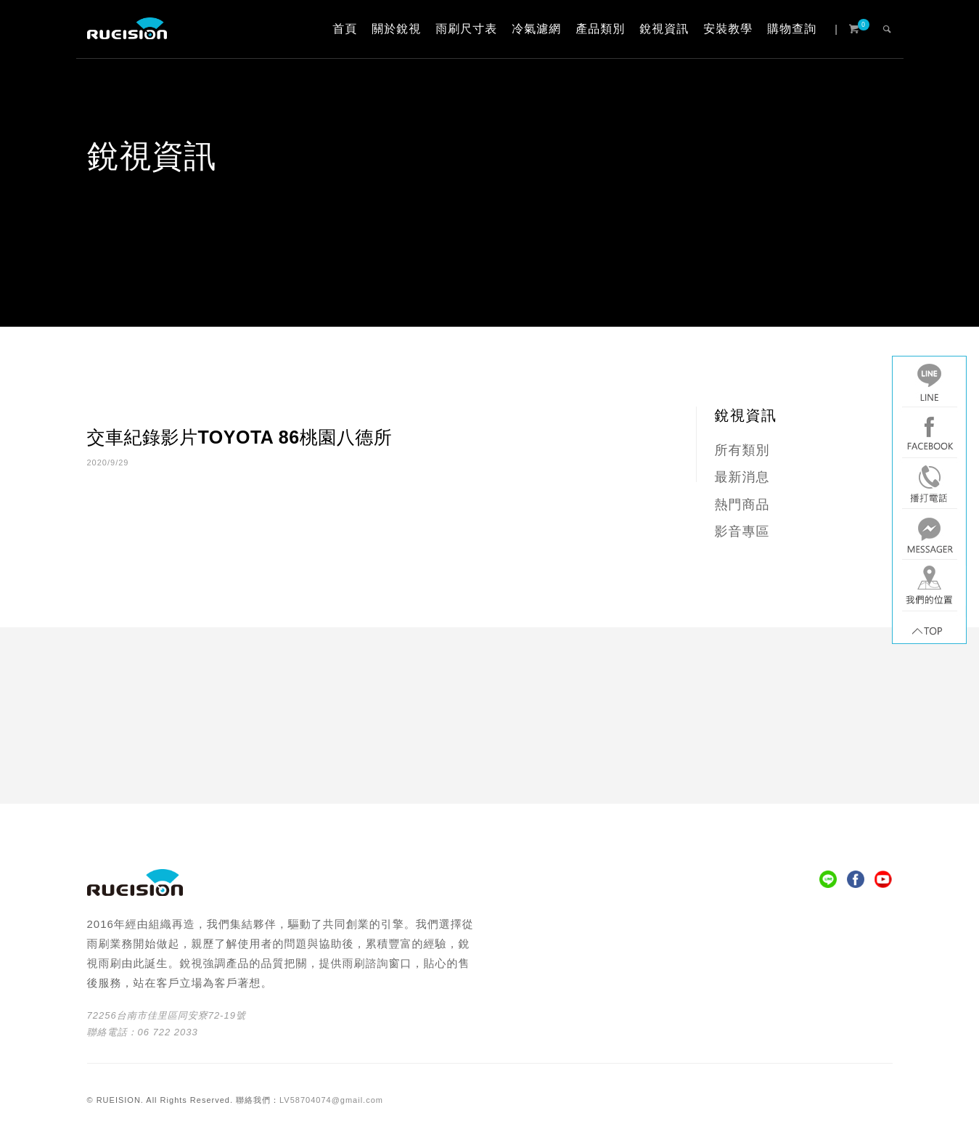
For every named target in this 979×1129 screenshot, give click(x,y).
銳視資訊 (664, 29)
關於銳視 (396, 29)
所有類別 (742, 450)
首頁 (344, 29)
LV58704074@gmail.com (331, 1100)
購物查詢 (791, 29)
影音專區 (742, 531)
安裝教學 (728, 29)
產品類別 (600, 29)
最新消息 (742, 477)
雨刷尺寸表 (466, 29)
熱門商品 (742, 504)
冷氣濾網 (536, 29)
